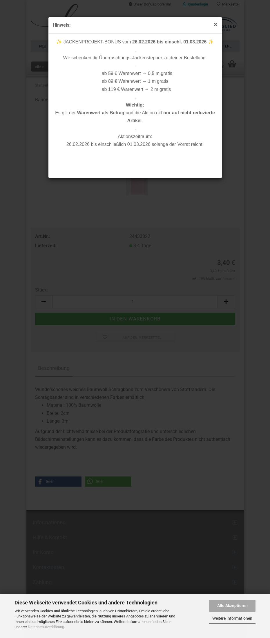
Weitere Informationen (232, 618)
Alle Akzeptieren (232, 605)
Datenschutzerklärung (46, 627)
